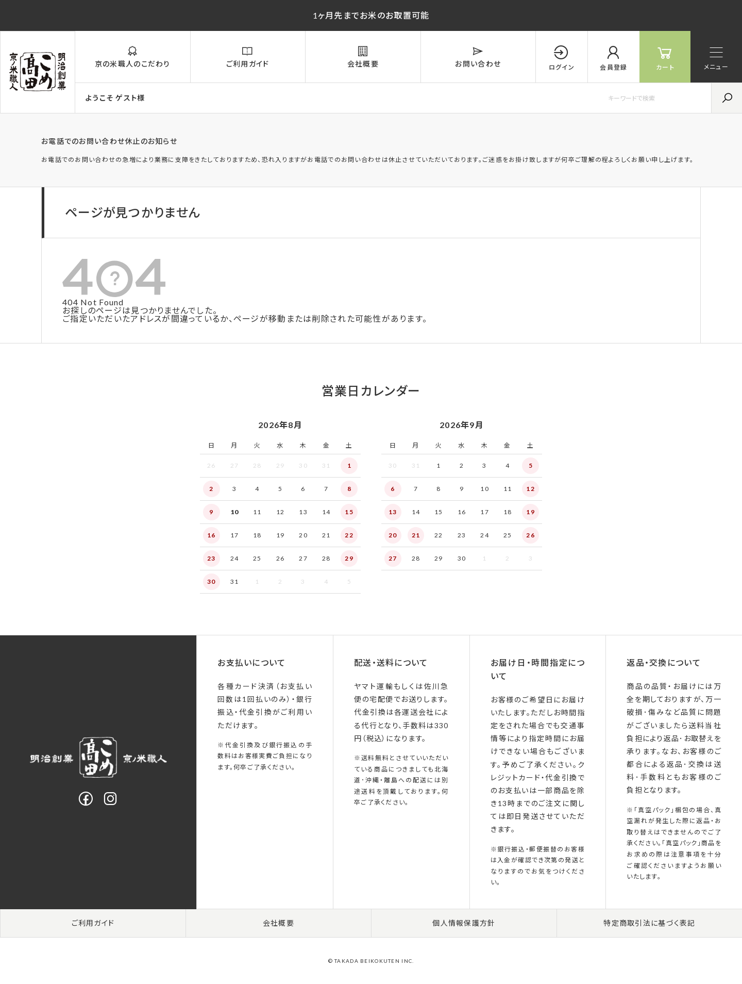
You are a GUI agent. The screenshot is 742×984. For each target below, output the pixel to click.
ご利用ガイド (93, 923)
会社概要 (278, 923)
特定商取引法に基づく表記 (649, 923)
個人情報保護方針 (463, 923)
